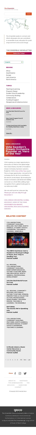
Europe (8, 75)
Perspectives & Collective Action (17, 102)
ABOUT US (11, 380)
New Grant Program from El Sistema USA (14, 119)
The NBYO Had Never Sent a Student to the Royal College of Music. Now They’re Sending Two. (18, 253)
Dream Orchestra (15, 200)
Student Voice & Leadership (15, 93)
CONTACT (18, 387)
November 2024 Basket (13, 204)
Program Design (11, 91)
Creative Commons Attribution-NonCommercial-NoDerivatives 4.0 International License (19, 415)
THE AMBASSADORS (15, 383)
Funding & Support (12, 100)
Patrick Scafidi (12, 258)
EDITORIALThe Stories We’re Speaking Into (17, 308)
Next (25, 359)
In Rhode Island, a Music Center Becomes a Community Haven (16, 349)
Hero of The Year (20, 202)
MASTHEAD (24, 380)
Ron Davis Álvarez (21, 206)
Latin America (11, 77)
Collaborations (11, 98)
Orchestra (8, 206)
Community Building (13, 95)
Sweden (7, 209)
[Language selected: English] (13, 62)
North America (11, 79)
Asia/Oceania (10, 73)
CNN (6, 200)
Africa (8, 71)
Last (29, 359)
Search (28, 13)
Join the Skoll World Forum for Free (15, 111)
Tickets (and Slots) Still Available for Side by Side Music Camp (16, 126)
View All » (9, 133)
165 (21, 359)
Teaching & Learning (13, 89)
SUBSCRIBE (23, 385)
